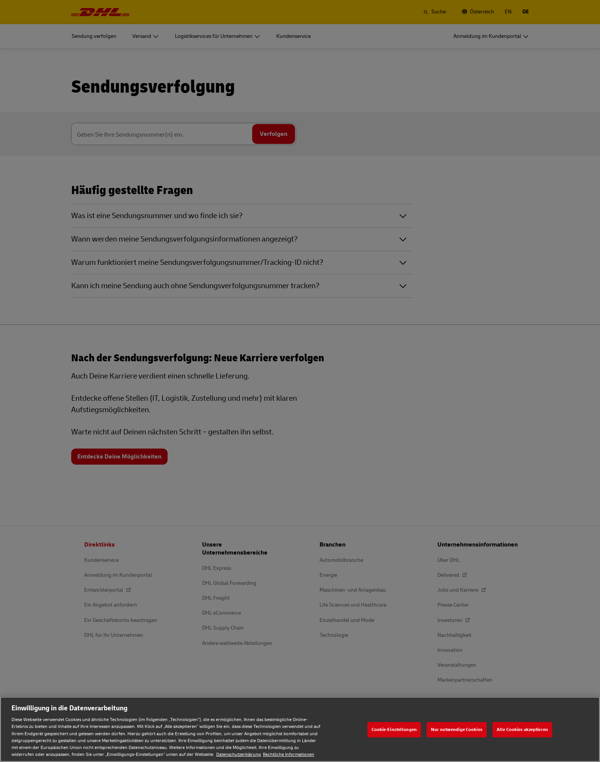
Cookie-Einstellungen (394, 729)
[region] (300, 729)
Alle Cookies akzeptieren (522, 729)
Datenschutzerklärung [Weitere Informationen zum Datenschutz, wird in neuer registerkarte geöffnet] (238, 754)
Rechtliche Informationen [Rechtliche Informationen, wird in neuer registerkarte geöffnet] (288, 754)
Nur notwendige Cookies (457, 729)
